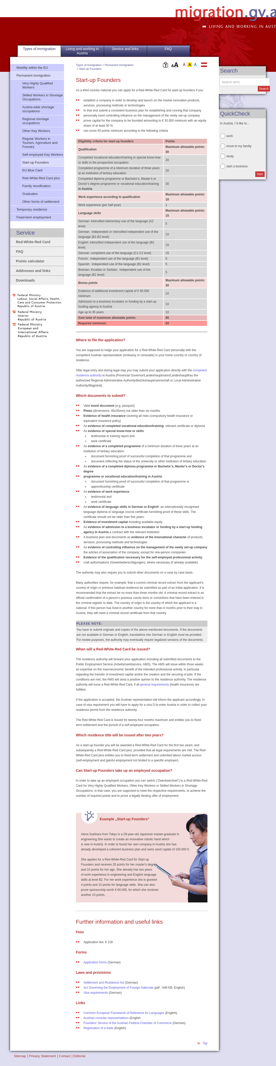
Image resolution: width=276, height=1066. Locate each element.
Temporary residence (31, 209)
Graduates (30, 194)
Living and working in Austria (82, 51)
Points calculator (30, 261)
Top (205, 1043)
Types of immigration (88, 64)
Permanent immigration (119, 64)
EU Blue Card (32, 170)
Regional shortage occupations (35, 121)
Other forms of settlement (40, 201)
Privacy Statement (42, 1056)
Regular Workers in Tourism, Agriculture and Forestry (39, 143)
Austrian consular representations (106, 1018)
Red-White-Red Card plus (41, 178)
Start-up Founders (90, 68)
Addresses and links (33, 271)
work (229, 136)
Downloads (25, 280)
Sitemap (20, 1056)
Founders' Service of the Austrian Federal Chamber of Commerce (127, 1023)
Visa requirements (95, 992)
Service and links (125, 49)
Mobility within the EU (32, 68)
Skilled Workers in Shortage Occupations (42, 97)
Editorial (80, 1056)
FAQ (168, 49)
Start (260, 174)
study (230, 156)
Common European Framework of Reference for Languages (123, 1013)
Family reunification (36, 186)
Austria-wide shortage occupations (38, 109)
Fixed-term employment (33, 217)
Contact (64, 1056)
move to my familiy (238, 146)
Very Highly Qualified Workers (37, 85)
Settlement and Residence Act (103, 982)
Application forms (95, 962)
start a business (237, 166)
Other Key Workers (36, 131)
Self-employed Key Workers (42, 154)
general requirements (154, 684)
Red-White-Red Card (33, 242)
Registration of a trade (98, 1028)
